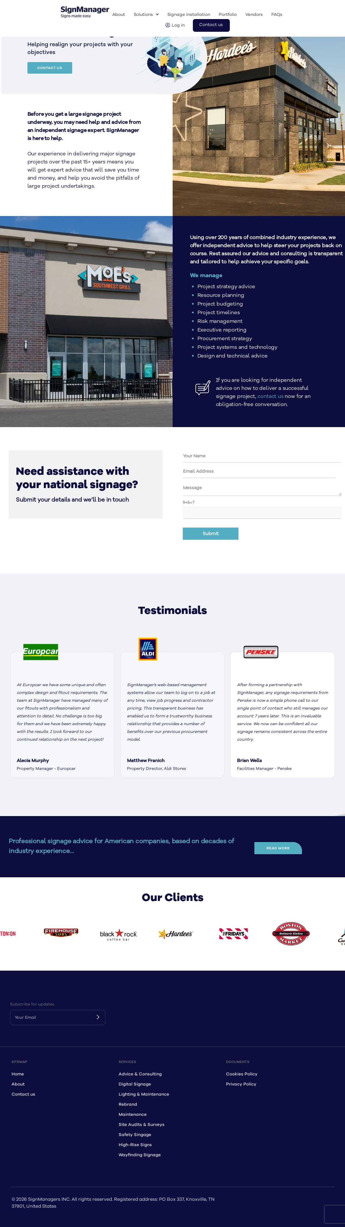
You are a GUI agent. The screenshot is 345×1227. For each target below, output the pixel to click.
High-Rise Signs (135, 1145)
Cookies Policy (242, 1074)
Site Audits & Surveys (142, 1124)
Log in (178, 25)
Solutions (143, 14)
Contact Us (49, 68)
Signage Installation (188, 14)
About (118, 14)
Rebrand (128, 1104)
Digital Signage (135, 1084)
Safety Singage (135, 1135)
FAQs (276, 14)
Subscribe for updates (32, 1004)
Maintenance (133, 1114)
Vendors (254, 14)
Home (18, 1074)
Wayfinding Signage (140, 1155)
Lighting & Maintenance (144, 1094)
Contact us (211, 25)
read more (278, 848)
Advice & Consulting (140, 1074)
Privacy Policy (241, 1084)
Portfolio (228, 14)
